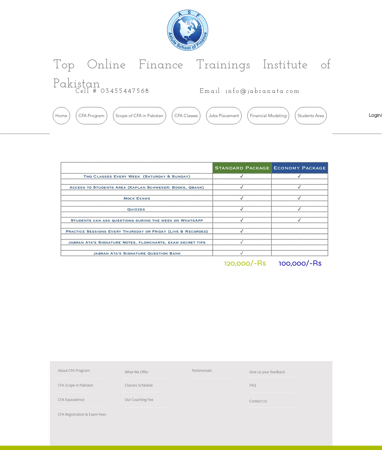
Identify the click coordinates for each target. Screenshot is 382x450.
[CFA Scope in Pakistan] (97, 385)
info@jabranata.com (263, 91)
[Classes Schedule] (155, 385)
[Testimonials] (214, 370)
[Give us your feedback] (289, 372)
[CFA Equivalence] (87, 400)
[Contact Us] (268, 401)
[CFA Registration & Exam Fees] (111, 414)
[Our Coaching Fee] (157, 400)
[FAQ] (266, 385)
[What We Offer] (151, 372)
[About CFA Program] (93, 370)
